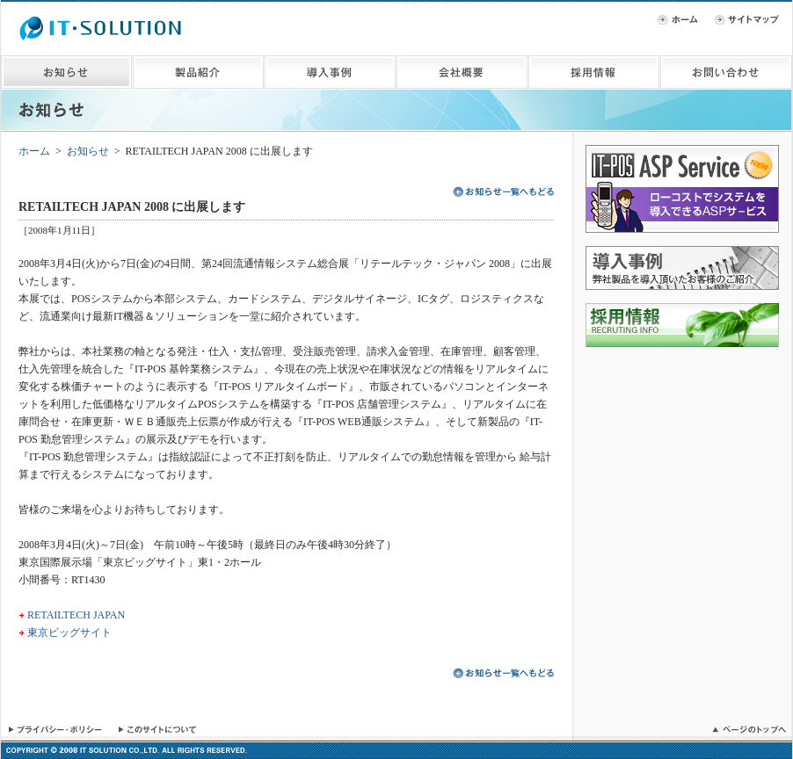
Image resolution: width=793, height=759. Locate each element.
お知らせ (88, 151)
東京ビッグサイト (69, 632)
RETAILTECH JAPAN (76, 615)
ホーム (34, 151)
